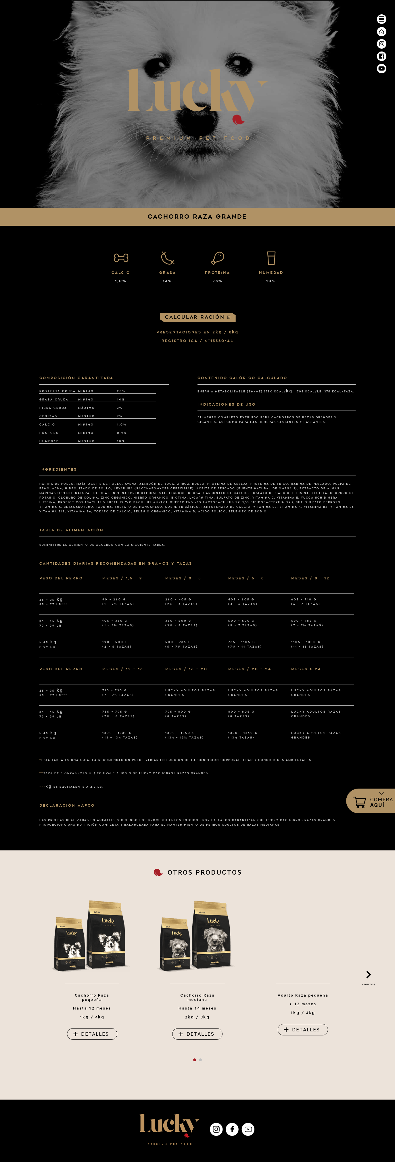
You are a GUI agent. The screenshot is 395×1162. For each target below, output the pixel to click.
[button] (194, 1059)
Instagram (216, 1129)
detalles (95, 1034)
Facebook (232, 1129)
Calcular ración (197, 317)
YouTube (247, 1129)
